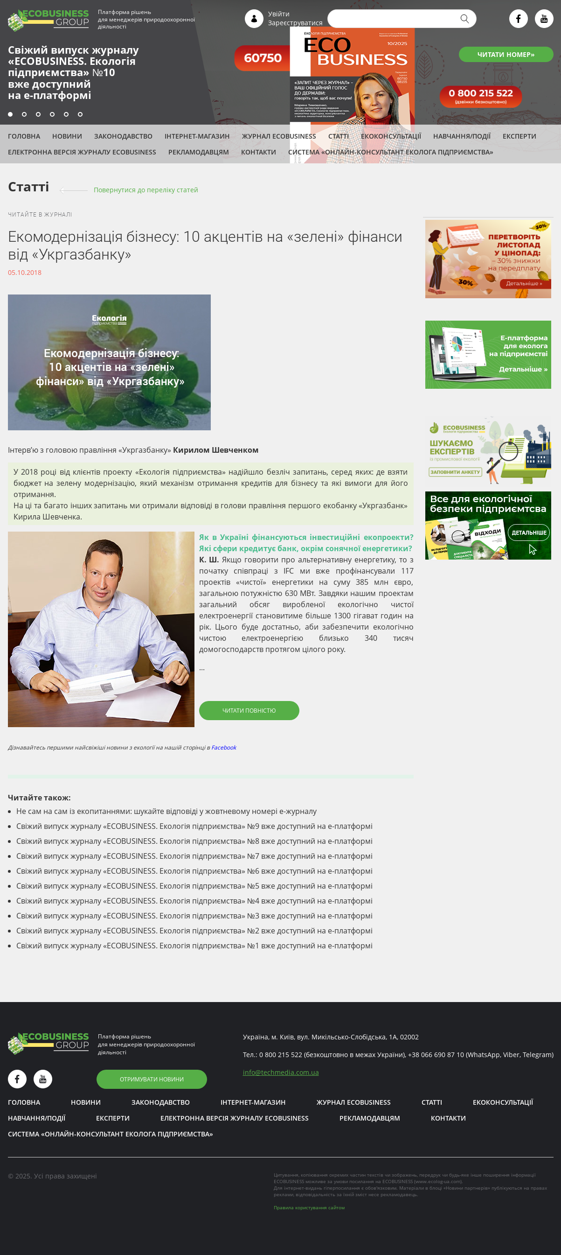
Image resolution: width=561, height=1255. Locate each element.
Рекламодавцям (198, 151)
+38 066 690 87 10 (436, 1054)
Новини (67, 136)
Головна (24, 136)
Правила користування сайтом (309, 1207)
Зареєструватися (295, 22)
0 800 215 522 (280, 1054)
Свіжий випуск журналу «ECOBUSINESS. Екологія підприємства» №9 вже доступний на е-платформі (194, 826)
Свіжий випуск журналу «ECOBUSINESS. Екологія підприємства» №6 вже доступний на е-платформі (194, 871)
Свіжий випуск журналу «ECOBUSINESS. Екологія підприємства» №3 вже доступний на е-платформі (194, 916)
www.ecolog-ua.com (438, 1181)
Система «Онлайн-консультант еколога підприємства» (390, 151)
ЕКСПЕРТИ (519, 136)
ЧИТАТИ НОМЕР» (506, 54)
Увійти (279, 13)
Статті (338, 136)
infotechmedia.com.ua (281, 1072)
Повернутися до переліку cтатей (146, 189)
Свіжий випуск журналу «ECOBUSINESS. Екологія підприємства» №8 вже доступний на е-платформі (194, 841)
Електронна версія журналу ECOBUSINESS (82, 151)
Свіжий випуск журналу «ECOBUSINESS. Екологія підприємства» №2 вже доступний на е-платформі (194, 930)
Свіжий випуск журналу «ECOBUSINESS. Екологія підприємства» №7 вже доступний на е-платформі (194, 856)
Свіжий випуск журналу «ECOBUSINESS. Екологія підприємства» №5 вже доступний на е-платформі (194, 886)
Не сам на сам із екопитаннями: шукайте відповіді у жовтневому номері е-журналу (166, 811)
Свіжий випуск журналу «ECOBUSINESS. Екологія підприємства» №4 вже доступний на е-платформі (194, 901)
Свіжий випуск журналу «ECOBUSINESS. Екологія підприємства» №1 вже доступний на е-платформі (194, 945)
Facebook (223, 747)
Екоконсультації (391, 136)
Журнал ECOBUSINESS (279, 136)
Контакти (258, 151)
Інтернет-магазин (197, 136)
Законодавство (123, 136)
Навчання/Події (462, 136)
